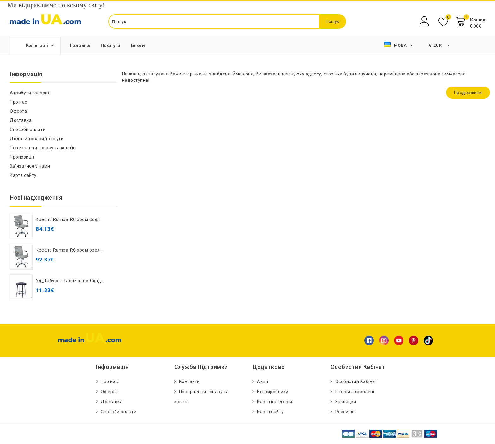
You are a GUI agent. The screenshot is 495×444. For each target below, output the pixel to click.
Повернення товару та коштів (43, 147)
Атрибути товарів (29, 92)
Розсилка (345, 411)
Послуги (111, 45)
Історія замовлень (355, 391)
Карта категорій (274, 401)
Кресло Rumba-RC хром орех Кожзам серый (84, 250)
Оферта (18, 111)
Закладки (345, 401)
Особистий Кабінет (356, 381)
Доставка (21, 120)
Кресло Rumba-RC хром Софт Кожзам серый (85, 219)
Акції (262, 381)
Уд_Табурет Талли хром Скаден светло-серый (87, 280)
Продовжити (468, 92)
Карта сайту (23, 175)
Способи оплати (27, 129)
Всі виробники (273, 391)
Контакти (189, 381)
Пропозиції (22, 156)
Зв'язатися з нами (30, 166)
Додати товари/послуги (37, 138)
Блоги (138, 45)
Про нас (18, 102)
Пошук (332, 21)
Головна (80, 45)
